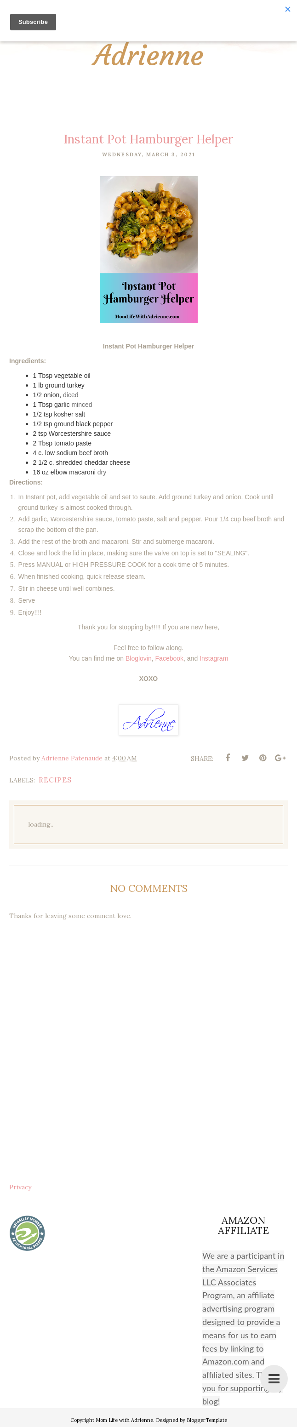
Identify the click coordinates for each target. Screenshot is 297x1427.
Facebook (169, 658)
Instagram (214, 658)
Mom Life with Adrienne (149, 41)
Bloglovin (139, 658)
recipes (55, 780)
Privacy (20, 1187)
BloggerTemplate (207, 1420)
